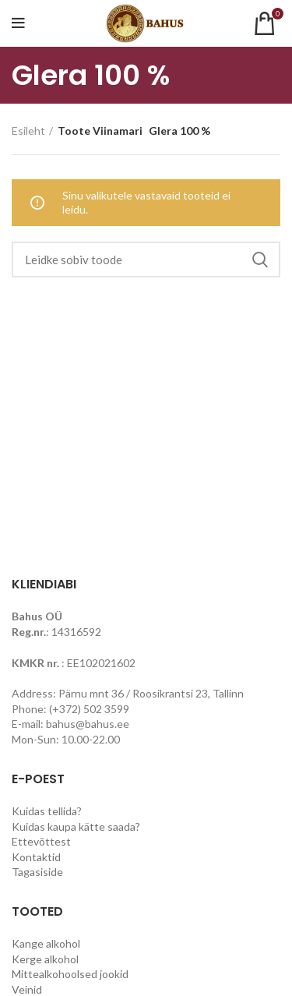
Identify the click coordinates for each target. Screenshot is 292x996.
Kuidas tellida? (47, 811)
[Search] (146, 259)
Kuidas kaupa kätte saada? (76, 826)
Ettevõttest (41, 841)
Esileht (28, 130)
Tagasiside (37, 871)
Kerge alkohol (45, 959)
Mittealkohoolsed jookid (70, 973)
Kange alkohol (46, 943)
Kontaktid (36, 857)
